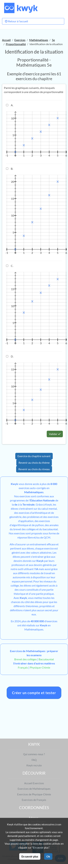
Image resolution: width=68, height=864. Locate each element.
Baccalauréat (46, 659)
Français (23, 667)
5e (53, 40)
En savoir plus (29, 856)
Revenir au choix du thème (34, 462)
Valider (55, 434)
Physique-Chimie (40, 667)
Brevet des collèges (25, 659)
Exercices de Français (34, 799)
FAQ (34, 759)
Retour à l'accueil (16, 21)
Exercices (19, 40)
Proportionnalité (16, 44)
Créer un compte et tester (34, 693)
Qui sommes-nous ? (34, 754)
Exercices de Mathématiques (34, 788)
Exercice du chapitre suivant (34, 456)
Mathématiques (38, 40)
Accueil (6, 40)
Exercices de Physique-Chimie (34, 794)
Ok (48, 856)
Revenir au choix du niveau (34, 469)
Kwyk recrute (34, 765)
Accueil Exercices (34, 783)
